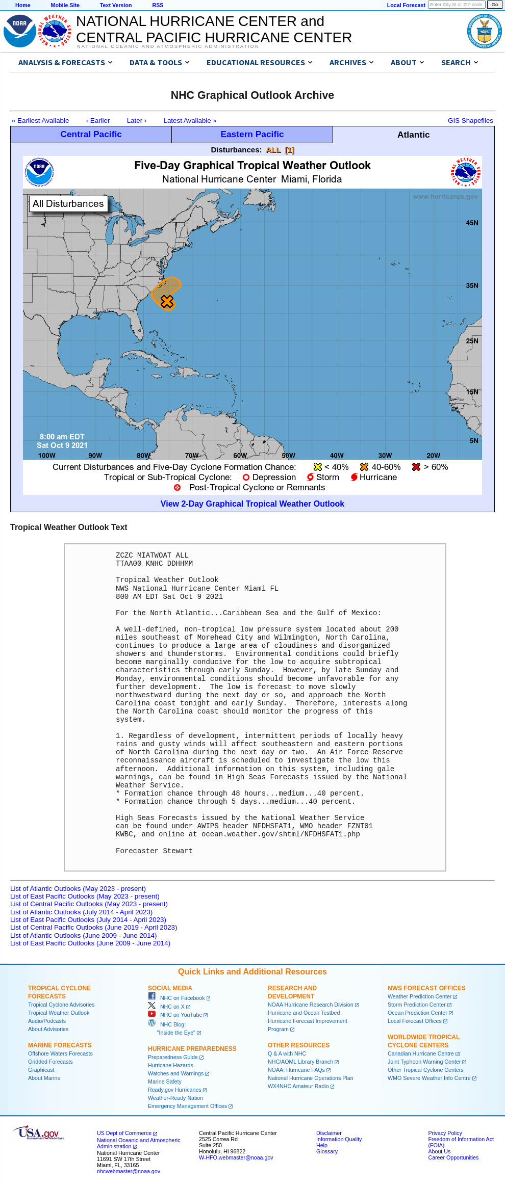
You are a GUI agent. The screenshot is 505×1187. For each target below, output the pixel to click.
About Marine (44, 1078)
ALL (273, 149)
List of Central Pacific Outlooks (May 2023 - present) (89, 904)
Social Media (170, 988)
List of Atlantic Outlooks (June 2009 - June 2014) (83, 935)
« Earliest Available (40, 120)
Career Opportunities (453, 1157)
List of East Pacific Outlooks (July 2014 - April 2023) (88, 920)
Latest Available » (190, 120)
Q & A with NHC (287, 1053)
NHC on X (166, 1007)
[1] (289, 149)
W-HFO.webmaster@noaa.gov (236, 1157)
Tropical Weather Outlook (58, 1013)
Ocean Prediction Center (417, 1013)
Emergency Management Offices (187, 1106)
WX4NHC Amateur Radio (298, 1086)
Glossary (327, 1151)
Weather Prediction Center (419, 996)
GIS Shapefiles (470, 120)
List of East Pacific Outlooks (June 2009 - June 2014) (90, 943)
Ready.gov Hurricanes (174, 1090)
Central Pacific (90, 134)
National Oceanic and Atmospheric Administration (168, 46)
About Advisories (48, 1029)
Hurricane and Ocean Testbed (304, 1013)
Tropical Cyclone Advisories (61, 1004)
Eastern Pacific (252, 134)
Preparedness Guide (173, 1057)
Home (23, 5)
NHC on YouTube (175, 1015)
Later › (137, 120)
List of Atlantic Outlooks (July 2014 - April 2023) (81, 912)
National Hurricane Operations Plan (310, 1078)
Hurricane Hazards (170, 1065)
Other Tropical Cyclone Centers (426, 1070)
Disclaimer (329, 1133)
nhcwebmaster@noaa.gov (128, 1171)
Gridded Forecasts (50, 1062)
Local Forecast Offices (415, 1021)
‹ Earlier (98, 120)
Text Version (116, 5)
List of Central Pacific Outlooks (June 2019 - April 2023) (93, 927)
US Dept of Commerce (124, 1133)
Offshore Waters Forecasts (60, 1053)
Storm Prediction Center (417, 1004)
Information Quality (339, 1139)
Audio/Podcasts (47, 1021)
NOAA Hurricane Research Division (310, 1004)
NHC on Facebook (176, 998)
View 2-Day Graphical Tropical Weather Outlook (252, 503)
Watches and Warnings (176, 1073)
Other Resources (299, 1045)
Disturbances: (236, 149)
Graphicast (41, 1070)
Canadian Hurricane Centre (421, 1053)
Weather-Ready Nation (175, 1098)
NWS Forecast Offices (427, 988)
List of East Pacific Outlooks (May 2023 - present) (85, 896)
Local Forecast (406, 5)
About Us (439, 1151)
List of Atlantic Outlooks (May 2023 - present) (78, 888)
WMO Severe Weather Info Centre (429, 1078)
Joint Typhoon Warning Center (424, 1062)
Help (321, 1145)
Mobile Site (65, 5)
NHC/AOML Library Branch (300, 1062)
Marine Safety (165, 1081)
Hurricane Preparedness (192, 1048)
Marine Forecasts (60, 1045)
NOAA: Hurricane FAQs (296, 1070)
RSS (157, 5)
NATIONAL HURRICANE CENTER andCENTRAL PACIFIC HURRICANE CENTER (214, 29)
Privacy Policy (445, 1133)
